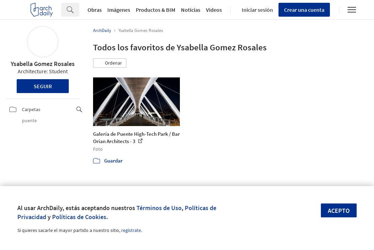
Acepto (339, 211)
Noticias (190, 9)
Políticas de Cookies (79, 217)
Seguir (43, 86)
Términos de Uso (159, 208)
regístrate (131, 230)
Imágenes (118, 9)
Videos (214, 9)
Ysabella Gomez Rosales (43, 64)
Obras (95, 9)
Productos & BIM (155, 9)
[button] (109, 63)
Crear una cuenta (304, 9)
